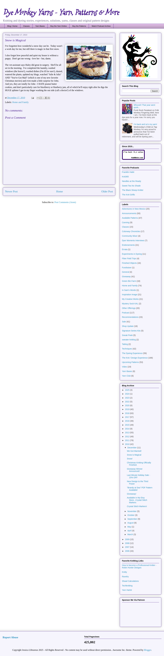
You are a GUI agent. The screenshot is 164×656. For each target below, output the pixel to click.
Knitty (124, 572)
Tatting (125, 344)
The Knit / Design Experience (135, 358)
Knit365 (125, 176)
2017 (127, 417)
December (132, 447)
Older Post (107, 191)
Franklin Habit (128, 172)
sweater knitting (129, 339)
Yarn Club (126, 376)
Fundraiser (127, 267)
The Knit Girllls (128, 195)
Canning (125, 222)
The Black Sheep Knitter (132, 190)
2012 (127, 436)
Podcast (125, 313)
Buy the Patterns (79, 26)
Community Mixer (129, 236)
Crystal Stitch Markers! (137, 506)
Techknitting (127, 585)
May (129, 527)
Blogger (147, 650)
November (132, 511)
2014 (127, 429)
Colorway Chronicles (131, 231)
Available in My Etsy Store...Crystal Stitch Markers (137, 500)
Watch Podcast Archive (101, 26)
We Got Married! (134, 451)
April (129, 530)
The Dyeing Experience (132, 353)
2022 (127, 401)
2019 (127, 409)
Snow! (129, 459)
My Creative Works (130, 299)
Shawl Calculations (130, 581)
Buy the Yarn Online (58, 26)
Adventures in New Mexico (134, 209)
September (132, 519)
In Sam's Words (129, 290)
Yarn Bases (40, 26)
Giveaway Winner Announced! (134, 470)
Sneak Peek (127, 335)
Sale (124, 321)
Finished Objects (129, 263)
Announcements (129, 213)
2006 (127, 551)
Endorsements (128, 245)
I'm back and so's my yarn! (145, 124)
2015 (127, 425)
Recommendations (130, 317)
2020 (127, 405)
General (125, 272)
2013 (127, 432)
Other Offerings (129, 308)
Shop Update (128, 326)
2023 (127, 398)
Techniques (127, 349)
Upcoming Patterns (130, 362)
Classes (26, 26)
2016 (127, 421)
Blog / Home (12, 26)
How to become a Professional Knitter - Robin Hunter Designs (139, 566)
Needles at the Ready (131, 181)
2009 (127, 539)
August (130, 523)
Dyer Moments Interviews (133, 240)
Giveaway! (131, 494)
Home (59, 191)
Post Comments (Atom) (65, 202)
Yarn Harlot (127, 590)
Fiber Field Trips (129, 258)
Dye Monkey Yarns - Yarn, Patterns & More (61, 12)
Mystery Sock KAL (130, 303)
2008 (127, 543)
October (131, 515)
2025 (127, 390)
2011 (127, 440)
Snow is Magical (134, 455)
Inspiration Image (129, 294)
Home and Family (20, 102)
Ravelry (125, 576)
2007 (127, 547)
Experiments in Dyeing (132, 254)
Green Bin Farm (129, 281)
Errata (124, 249)
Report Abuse (10, 637)
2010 (127, 444)
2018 (127, 413)
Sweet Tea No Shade (131, 186)
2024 (127, 394)
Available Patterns (130, 218)
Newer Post (11, 191)
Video (124, 367)
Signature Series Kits (131, 331)
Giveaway (126, 276)
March (130, 534)
